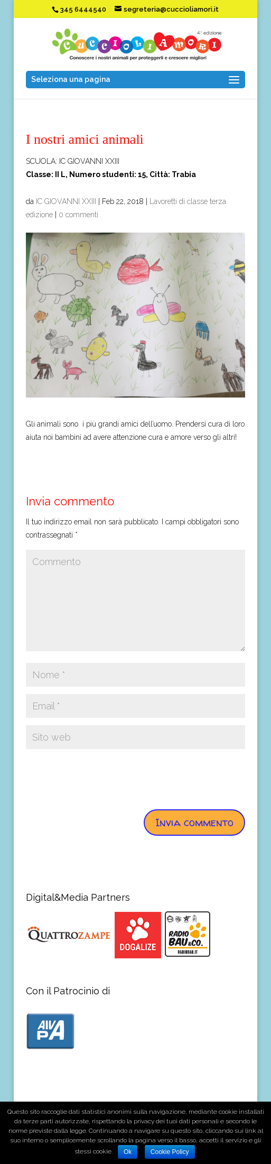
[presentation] (106, 777)
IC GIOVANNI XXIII (66, 201)
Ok (128, 1152)
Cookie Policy (170, 1152)
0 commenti (78, 214)
